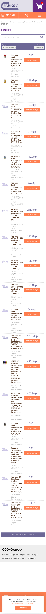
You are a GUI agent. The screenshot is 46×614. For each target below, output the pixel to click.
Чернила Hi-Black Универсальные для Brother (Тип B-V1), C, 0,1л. (16, 136)
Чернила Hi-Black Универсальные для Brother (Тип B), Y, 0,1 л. (16, 85)
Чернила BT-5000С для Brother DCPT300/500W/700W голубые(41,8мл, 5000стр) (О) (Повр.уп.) (16, 484)
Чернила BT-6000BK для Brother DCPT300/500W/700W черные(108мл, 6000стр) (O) (17, 342)
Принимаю (23, 608)
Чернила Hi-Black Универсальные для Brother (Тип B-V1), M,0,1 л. (16, 188)
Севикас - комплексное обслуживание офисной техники (10, 5)
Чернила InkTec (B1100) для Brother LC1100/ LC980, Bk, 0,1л (17, 214)
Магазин (10, 15)
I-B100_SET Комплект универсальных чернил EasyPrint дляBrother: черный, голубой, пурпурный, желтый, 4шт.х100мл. (16, 371)
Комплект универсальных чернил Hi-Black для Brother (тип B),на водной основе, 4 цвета (17, 455)
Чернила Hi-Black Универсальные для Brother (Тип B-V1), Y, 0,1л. (16, 314)
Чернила (37, 22)
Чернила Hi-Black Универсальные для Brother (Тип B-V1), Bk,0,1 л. (16, 110)
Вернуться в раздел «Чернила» (23, 535)
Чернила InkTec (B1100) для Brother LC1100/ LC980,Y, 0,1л (17, 289)
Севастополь (7, 555)
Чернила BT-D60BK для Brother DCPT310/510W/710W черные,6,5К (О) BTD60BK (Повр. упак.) (16, 510)
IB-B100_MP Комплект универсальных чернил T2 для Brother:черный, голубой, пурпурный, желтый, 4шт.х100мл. (16, 402)
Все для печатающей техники (20, 22)
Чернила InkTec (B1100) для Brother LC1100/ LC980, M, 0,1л (17, 264)
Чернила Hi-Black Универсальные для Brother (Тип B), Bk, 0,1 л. (16, 428)
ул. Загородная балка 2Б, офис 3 (26, 555)
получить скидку (32, 60)
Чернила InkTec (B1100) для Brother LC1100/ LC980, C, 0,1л (17, 240)
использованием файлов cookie (22, 603)
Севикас (4, 22)
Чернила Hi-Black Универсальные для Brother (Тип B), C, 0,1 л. (16, 161)
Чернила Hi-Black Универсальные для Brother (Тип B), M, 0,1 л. (16, 60)
